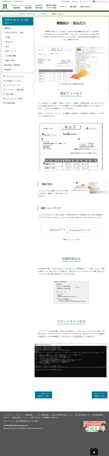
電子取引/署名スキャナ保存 (51, 6)
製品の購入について (20, 417)
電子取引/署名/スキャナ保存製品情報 (89, 415)
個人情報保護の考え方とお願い (27, 421)
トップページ (6, 14)
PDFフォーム (11, 51)
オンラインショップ (101, 1)
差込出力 (9, 42)
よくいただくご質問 (14, 99)
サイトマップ (87, 1)
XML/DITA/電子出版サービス (62, 415)
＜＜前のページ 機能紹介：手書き (43, 395)
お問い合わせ (85, 7)
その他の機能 (11, 56)
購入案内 (73, 7)
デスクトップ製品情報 (17, 6)
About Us (75, 1)
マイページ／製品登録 (15, 90)
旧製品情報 (10, 103)
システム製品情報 (28, 6)
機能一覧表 (10, 60)
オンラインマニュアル (15, 76)
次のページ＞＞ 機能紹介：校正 (100, 395)
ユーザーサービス (13, 85)
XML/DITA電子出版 (39, 6)
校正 (7, 46)
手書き (8, 37)
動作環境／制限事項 (12, 65)
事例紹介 (8, 70)
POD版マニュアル (13, 81)
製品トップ (16, 21)
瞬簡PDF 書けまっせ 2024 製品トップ (38, 14)
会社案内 (67, 1)
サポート (63, 7)
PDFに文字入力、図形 (14, 32)
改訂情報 (9, 94)
